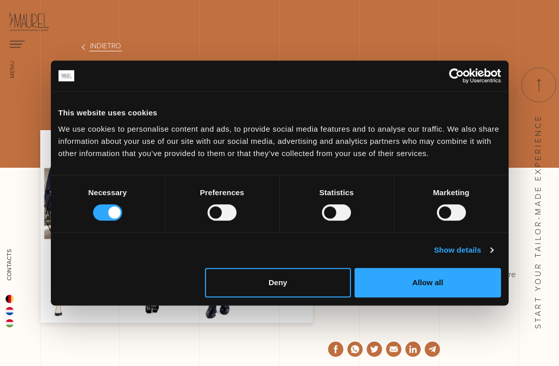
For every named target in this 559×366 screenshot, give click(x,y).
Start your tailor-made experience (538, 198)
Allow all (428, 282)
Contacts (9, 265)
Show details (457, 250)
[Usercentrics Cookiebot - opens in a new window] (456, 75)
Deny (278, 282)
